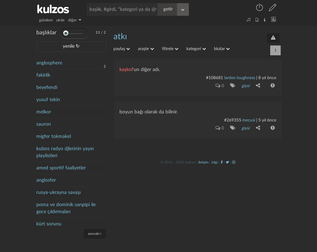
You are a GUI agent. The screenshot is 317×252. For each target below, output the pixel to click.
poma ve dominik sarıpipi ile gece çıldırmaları (66, 208)
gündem (46, 20)
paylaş (121, 49)
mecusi (248, 120)
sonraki (95, 234)
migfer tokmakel (53, 136)
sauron (43, 124)
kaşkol (126, 69)
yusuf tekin (48, 99)
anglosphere (49, 63)
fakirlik (43, 75)
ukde (60, 20)
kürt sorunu (48, 224)
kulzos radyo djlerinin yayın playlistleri (65, 152)
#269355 (232, 120)
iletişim (203, 162)
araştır (146, 49)
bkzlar (222, 49)
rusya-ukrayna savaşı (58, 192)
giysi (246, 86)
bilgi (215, 162)
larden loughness (239, 78)
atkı (120, 37)
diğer (74, 20)
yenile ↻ (71, 46)
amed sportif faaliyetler (61, 168)
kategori (196, 49)
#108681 (214, 78)
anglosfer (46, 180)
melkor (43, 112)
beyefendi (46, 87)
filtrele (170, 49)
